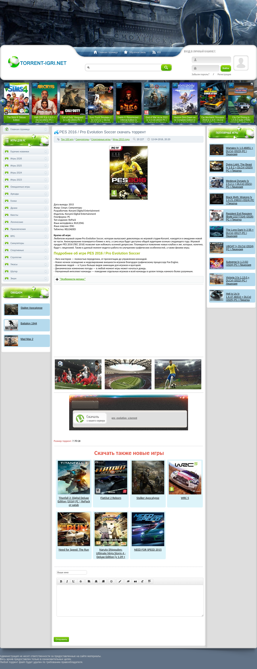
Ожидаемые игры (17, 186)
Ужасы (11, 264)
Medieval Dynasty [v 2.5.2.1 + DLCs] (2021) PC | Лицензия (239, 184)
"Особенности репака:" (73, 279)
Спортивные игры (101, 139)
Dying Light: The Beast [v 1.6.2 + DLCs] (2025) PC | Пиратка (239, 167)
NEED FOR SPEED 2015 (148, 547)
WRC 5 (185, 496)
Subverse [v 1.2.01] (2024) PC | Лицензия (238, 263)
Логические (13, 222)
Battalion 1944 (29, 323)
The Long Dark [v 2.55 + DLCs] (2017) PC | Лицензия (240, 233)
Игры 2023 (13, 179)
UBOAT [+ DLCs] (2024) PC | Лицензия (240, 248)
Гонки (10, 200)
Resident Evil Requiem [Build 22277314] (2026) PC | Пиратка (239, 216)
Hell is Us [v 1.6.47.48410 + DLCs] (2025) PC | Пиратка (238, 296)
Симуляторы (82, 139)
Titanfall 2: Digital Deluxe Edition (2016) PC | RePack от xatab (74, 500)
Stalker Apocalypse (148, 496)
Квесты (11, 215)
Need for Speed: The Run (74, 547)
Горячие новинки (16, 151)
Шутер (11, 271)
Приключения (15, 229)
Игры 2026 (13, 158)
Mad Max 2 (27, 339)
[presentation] (88, 626)
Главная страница (17, 129)
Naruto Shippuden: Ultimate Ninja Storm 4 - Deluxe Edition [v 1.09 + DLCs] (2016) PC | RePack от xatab (111, 555)
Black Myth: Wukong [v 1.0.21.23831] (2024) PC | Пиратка (240, 200)
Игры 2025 (13, 165)
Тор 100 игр (67, 139)
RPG (9, 236)
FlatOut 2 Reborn (111, 496)
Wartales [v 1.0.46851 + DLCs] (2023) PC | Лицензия (239, 151)
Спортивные (14, 250)
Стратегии (12, 257)
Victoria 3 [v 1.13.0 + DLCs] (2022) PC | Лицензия (238, 280)
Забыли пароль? (200, 74)
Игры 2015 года (121, 139)
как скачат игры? (85, 405)
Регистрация (224, 74)
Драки (10, 207)
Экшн (10, 278)
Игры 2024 (13, 172)
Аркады (11, 193)
